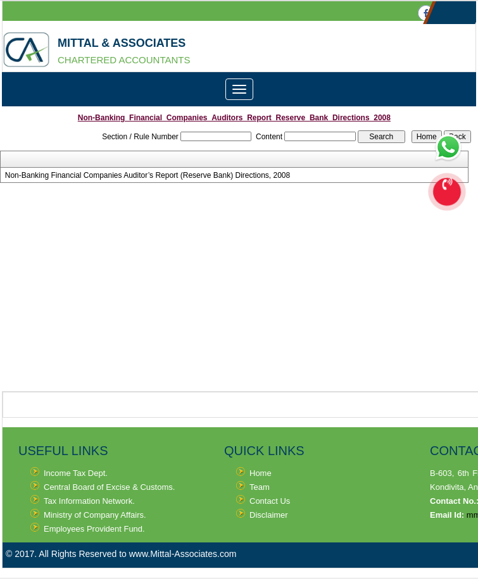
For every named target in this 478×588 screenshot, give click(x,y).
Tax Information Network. (89, 501)
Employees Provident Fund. (94, 529)
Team (259, 487)
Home (260, 473)
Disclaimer (268, 515)
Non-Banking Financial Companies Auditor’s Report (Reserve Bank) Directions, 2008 (147, 175)
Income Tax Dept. (76, 473)
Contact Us (269, 501)
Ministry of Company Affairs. (95, 515)
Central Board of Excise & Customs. (109, 487)
